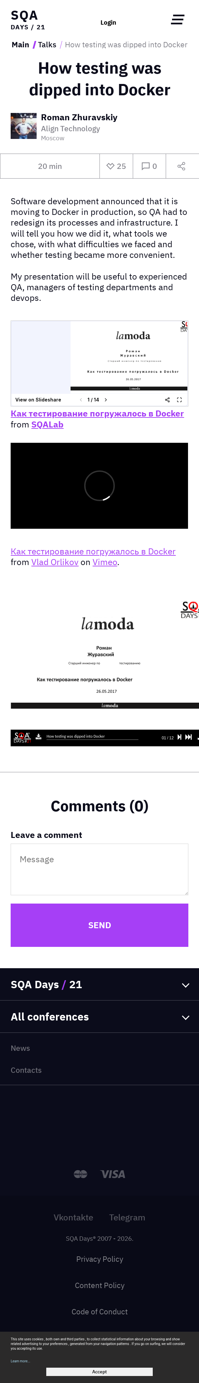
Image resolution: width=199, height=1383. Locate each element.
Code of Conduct (100, 1311)
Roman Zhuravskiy (79, 118)
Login (108, 22)
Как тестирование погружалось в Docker (97, 413)
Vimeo (105, 561)
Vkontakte (73, 1217)
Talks (47, 45)
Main (20, 45)
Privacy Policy (99, 1259)
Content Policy (99, 1285)
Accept (99, 1372)
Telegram (127, 1217)
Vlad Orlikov (55, 561)
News (20, 1048)
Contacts (26, 1070)
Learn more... (20, 1361)
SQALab (47, 424)
